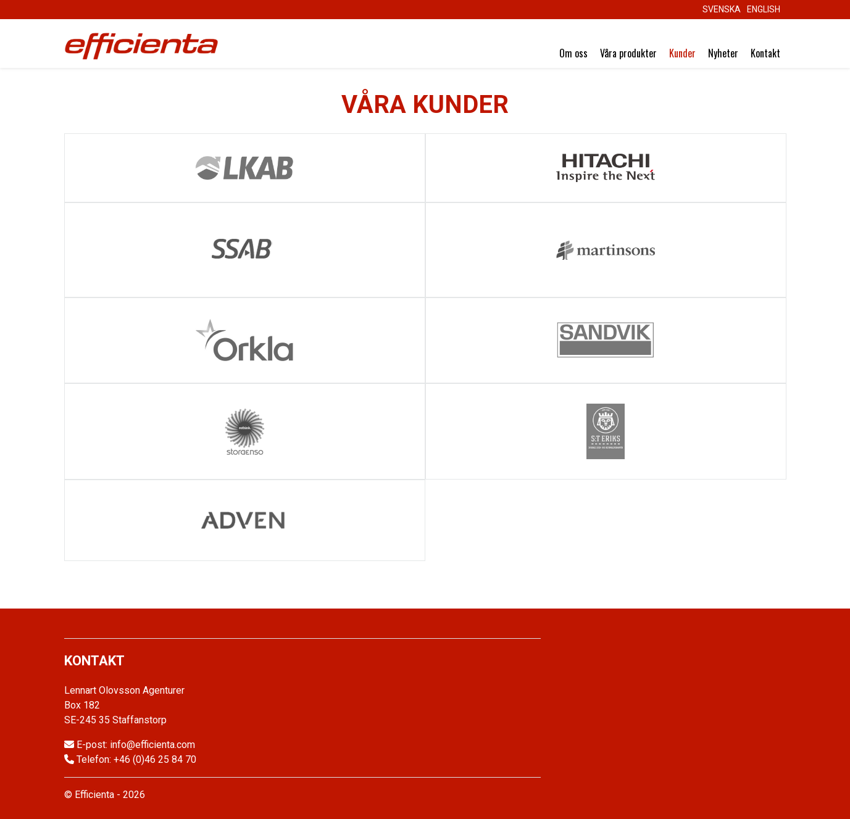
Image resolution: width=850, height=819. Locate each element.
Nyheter (723, 53)
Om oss (573, 53)
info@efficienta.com (152, 744)
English (763, 9)
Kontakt (765, 53)
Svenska (721, 9)
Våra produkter (628, 53)
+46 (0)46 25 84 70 (155, 759)
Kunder (682, 53)
